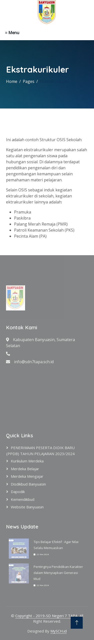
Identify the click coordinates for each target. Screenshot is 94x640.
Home (11, 81)
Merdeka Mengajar (27, 476)
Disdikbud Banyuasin (28, 484)
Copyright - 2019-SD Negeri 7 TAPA (46, 615)
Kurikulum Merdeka (27, 460)
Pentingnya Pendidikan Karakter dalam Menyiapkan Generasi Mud (58, 572)
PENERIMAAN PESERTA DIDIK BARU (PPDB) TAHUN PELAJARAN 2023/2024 (40, 450)
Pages (28, 81)
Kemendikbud (22, 499)
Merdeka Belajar (25, 468)
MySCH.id (58, 630)
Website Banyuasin (27, 506)
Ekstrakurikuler (54, 81)
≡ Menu (12, 32)
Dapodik (18, 491)
